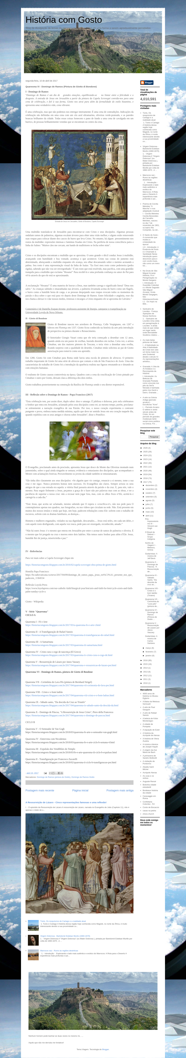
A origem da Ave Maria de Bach (150, 751)
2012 (145, 675)
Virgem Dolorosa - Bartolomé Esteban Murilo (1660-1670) (65, 936)
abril (148, 516)
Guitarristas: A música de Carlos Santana (151, 639)
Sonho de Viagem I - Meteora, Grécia (150, 546)
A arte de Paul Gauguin (149, 708)
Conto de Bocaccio (151, 807)
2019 (145, 474)
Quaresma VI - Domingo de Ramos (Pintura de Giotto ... (151, 614)
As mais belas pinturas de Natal (150, 341)
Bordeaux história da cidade (150, 791)
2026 (145, 448)
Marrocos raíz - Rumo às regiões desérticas (59, 951)
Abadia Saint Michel (148, 768)
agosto (149, 500)
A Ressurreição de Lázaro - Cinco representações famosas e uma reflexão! (66, 802)
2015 (145, 664)
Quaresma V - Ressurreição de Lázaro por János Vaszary (152, 628)
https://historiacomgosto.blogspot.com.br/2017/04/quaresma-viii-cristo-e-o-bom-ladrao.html (70, 695)
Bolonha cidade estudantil (149, 786)
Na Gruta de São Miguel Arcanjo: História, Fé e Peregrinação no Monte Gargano (150, 275)
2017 (145, 482)
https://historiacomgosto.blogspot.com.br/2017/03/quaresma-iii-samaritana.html (64, 645)
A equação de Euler (151, 730)
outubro (149, 493)
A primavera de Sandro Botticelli (150, 757)
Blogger (105, 1049)
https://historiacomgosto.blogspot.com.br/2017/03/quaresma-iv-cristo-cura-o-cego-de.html (69, 655)
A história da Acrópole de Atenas (151, 734)
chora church (148, 814)
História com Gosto (64, 20)
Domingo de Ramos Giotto (82, 777)
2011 (145, 679)
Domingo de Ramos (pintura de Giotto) (53, 777)
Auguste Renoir (149, 781)
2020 (145, 471)
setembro (150, 497)
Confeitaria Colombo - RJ (148, 803)
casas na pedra (149, 810)
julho (148, 504)
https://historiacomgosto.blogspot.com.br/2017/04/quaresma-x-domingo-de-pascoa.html (68, 715)
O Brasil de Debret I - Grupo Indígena (150, 535)
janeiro (149, 655)
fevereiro (150, 652)
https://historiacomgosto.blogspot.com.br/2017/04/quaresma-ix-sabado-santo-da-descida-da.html (72, 705)
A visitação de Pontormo (149, 762)
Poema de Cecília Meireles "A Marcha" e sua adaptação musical (151, 207)
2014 (145, 668)
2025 (145, 452)
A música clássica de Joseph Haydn (150, 745)
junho (148, 508)
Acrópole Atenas (150, 772)
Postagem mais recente (40, 790)
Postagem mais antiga (120, 790)
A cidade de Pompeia (148, 725)
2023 (145, 459)
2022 (145, 463)
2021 (145, 467)
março (149, 648)
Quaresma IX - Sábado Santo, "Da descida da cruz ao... (151, 580)
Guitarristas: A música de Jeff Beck (151, 556)
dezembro (150, 485)
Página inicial (80, 790)
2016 (145, 660)
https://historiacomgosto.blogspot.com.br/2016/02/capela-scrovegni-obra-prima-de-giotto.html (71, 564)
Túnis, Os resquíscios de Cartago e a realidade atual (63, 921)
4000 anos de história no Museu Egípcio (150, 695)
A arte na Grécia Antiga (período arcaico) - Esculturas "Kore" (150, 401)
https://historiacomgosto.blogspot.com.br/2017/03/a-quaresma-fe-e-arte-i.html (63, 625)
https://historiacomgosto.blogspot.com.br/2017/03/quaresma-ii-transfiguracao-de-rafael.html (70, 635)
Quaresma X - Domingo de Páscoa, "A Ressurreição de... (152, 566)
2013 (145, 672)
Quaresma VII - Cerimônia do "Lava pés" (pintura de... (152, 602)
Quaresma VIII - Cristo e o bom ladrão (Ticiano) (152, 592)
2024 (145, 455)
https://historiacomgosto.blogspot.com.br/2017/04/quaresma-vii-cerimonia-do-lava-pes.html (70, 685)
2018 (145, 478)
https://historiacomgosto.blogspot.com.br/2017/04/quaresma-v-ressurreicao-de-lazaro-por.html (71, 665)
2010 (145, 683)
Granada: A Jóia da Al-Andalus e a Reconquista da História (151, 370)
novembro (150, 489)
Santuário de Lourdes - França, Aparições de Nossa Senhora (150, 312)
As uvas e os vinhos (148, 777)
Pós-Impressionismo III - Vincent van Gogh (151, 523)
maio (148, 512)
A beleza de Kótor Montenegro (150, 719)
